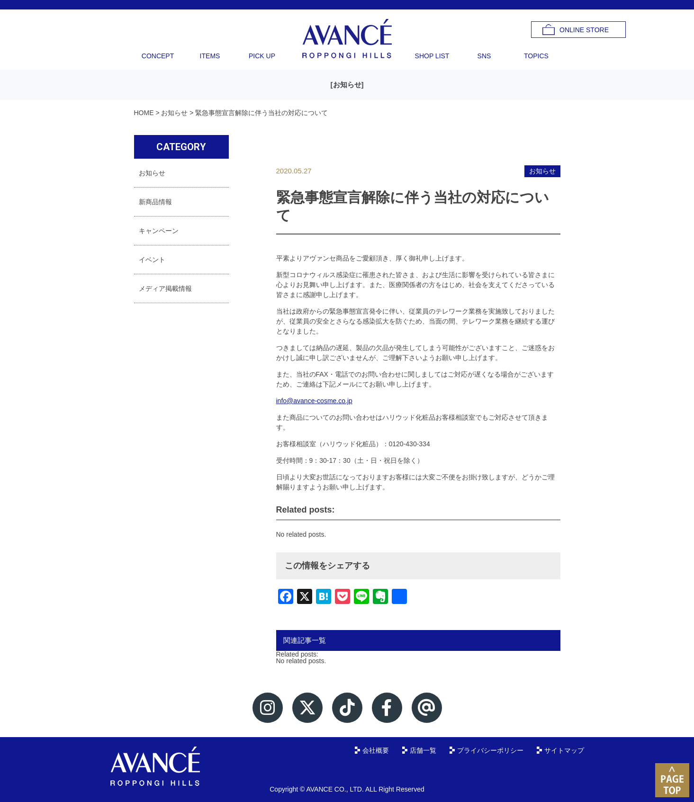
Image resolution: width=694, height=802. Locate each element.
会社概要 (375, 750)
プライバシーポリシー (490, 750)
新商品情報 (155, 202)
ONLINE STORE (584, 30)
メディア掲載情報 (165, 288)
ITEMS (210, 56)
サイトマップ (564, 750)
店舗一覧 (423, 750)
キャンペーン (159, 230)
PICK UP (262, 56)
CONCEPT (158, 56)
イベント (152, 259)
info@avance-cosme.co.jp (314, 401)
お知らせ (347, 85)
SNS (484, 56)
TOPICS (536, 56)
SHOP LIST (432, 56)
